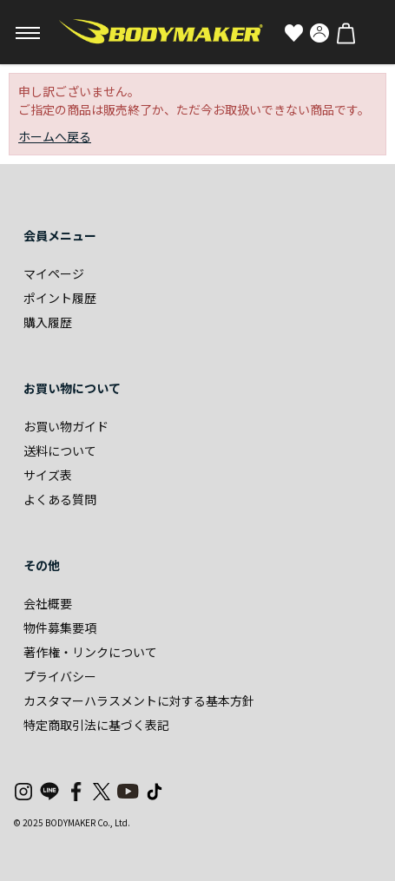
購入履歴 (47, 322)
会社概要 (47, 603)
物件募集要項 (59, 627)
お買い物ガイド (66, 426)
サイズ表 (47, 474)
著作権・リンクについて (90, 652)
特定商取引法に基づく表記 (96, 724)
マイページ (53, 273)
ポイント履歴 (59, 297)
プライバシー (59, 676)
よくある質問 (59, 499)
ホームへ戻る (54, 136)
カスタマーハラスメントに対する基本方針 (138, 700)
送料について (59, 450)
